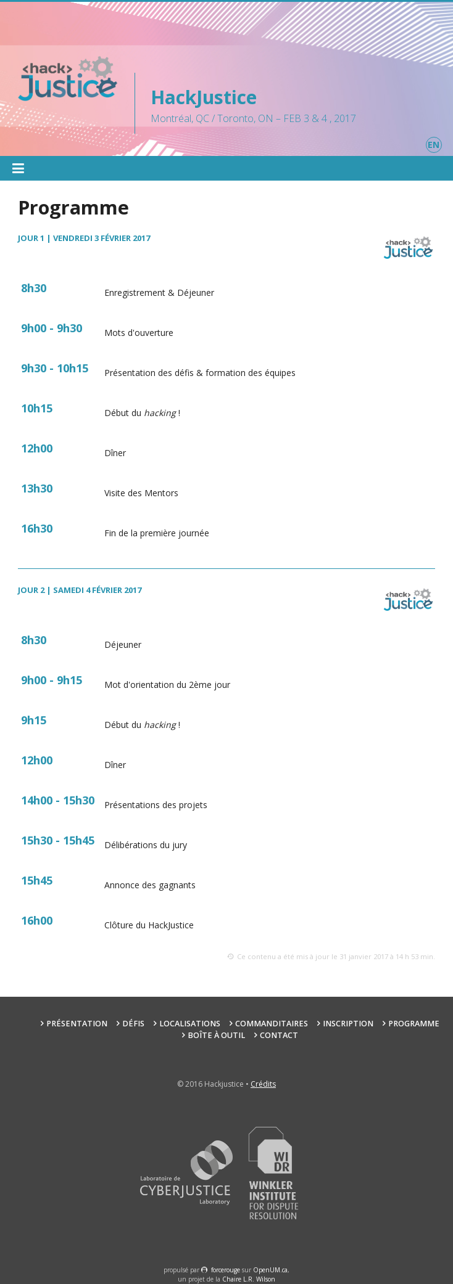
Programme (413, 1023)
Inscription (348, 1023)
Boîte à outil (216, 1035)
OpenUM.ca (270, 1270)
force (225, 1270)
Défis (133, 1023)
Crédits (263, 1084)
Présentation (76, 1023)
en (433, 144)
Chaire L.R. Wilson (248, 1279)
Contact (279, 1035)
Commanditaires (271, 1023)
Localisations (189, 1023)
